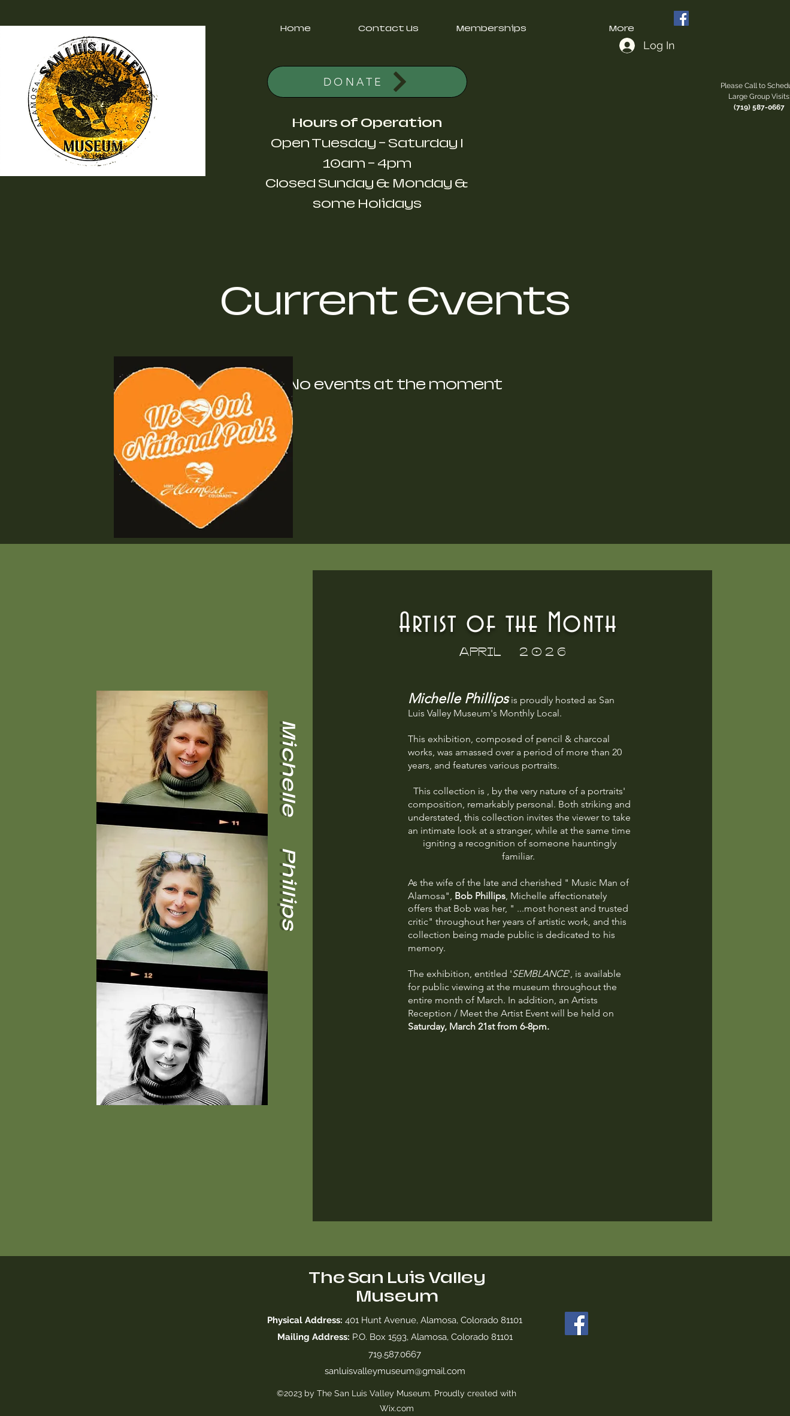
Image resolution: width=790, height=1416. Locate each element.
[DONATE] (367, 82)
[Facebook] (681, 18)
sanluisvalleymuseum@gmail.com (395, 1371)
